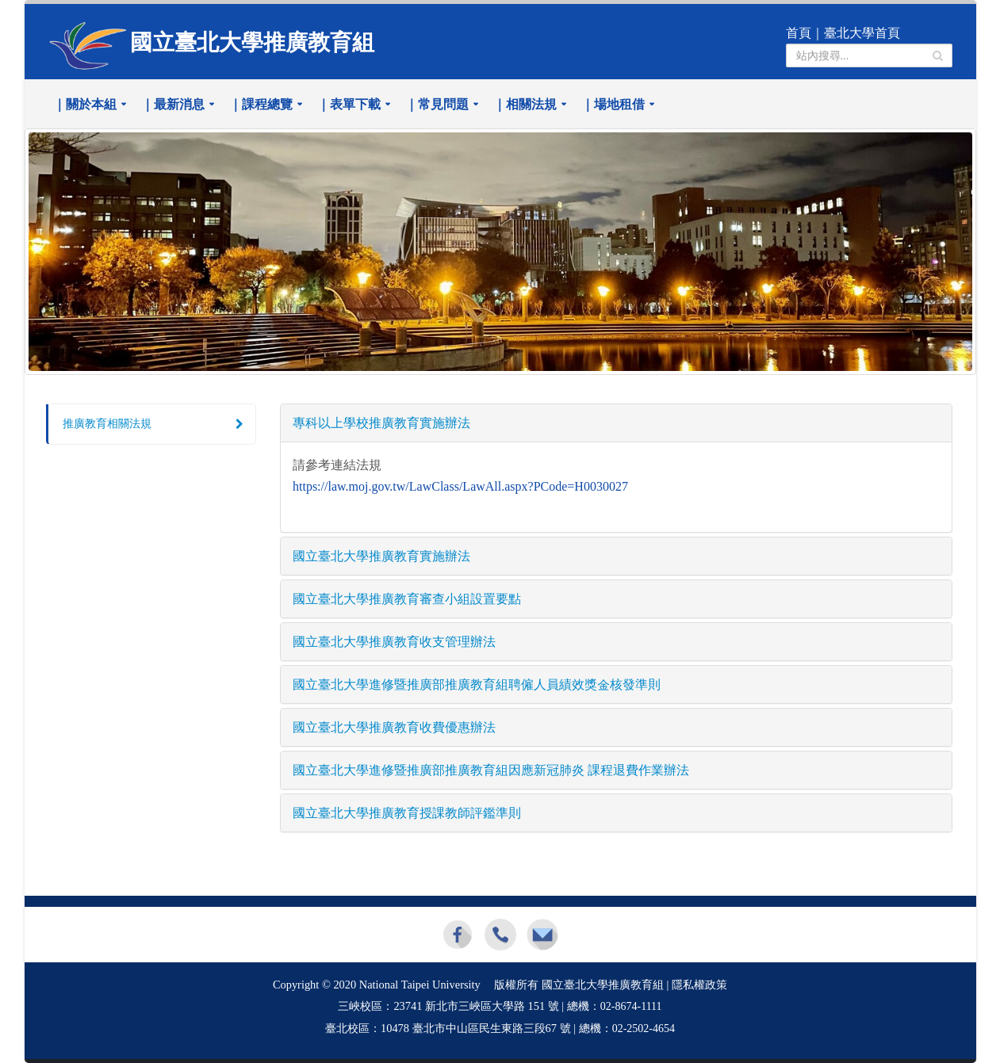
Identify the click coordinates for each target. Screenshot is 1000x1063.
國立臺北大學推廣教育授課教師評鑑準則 (407, 813)
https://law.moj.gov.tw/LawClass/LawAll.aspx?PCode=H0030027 (460, 486)
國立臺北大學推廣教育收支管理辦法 (394, 641)
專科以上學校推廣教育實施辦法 (381, 423)
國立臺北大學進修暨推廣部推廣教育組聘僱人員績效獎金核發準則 (477, 684)
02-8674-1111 (631, 1006)
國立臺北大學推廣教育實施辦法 (381, 556)
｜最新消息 (173, 104)
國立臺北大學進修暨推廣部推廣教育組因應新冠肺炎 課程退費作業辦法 (491, 770)
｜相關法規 (525, 104)
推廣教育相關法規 (107, 424)
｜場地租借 (613, 104)
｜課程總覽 (261, 104)
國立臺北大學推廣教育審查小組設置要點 (407, 599)
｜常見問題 (437, 104)
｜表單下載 (349, 104)
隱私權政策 (699, 985)
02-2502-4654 (643, 1028)
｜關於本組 (85, 104)
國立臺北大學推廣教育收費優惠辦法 (394, 727)
